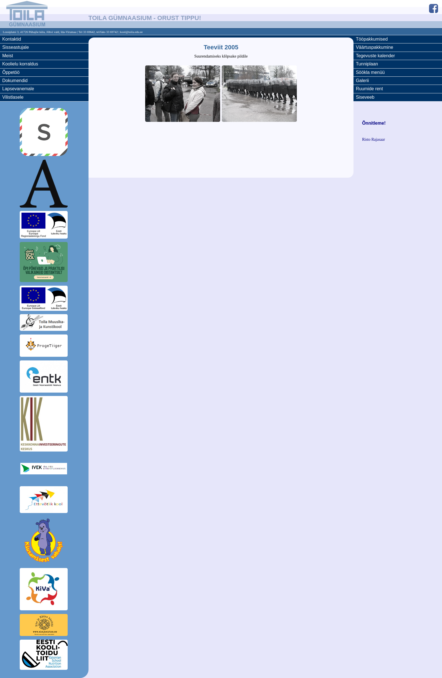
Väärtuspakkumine (374, 47)
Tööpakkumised (372, 39)
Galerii (362, 80)
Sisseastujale (15, 47)
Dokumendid (15, 80)
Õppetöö (10, 72)
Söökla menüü (370, 72)
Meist (7, 55)
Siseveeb (365, 97)
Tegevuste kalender (375, 55)
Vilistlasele (12, 97)
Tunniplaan (367, 63)
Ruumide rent (369, 88)
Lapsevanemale (18, 88)
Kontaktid (11, 39)
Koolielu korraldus (20, 63)
